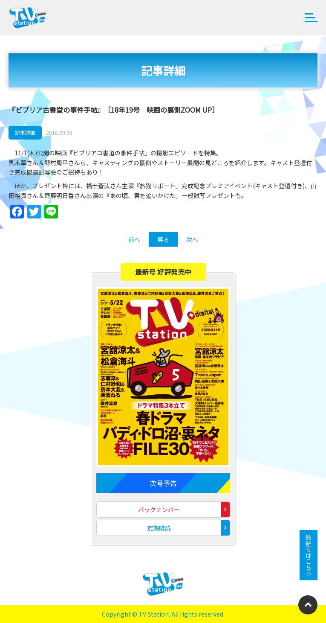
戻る (163, 239)
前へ (134, 239)
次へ (192, 239)
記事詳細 (25, 132)
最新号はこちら (308, 555)
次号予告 (163, 483)
